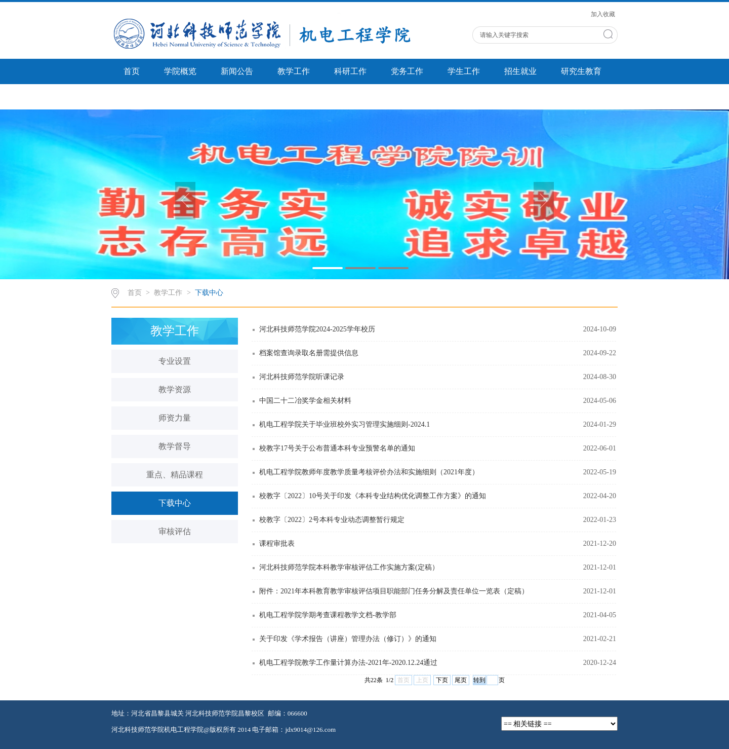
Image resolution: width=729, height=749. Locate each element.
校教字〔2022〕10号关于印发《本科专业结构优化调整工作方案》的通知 (372, 496)
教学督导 (174, 446)
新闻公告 (237, 71)
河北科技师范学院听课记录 (301, 377)
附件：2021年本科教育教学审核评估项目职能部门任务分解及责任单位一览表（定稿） (394, 591)
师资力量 (174, 418)
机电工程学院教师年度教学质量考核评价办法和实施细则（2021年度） (369, 472)
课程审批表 (277, 543)
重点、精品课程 (174, 474)
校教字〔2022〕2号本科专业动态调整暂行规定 (331, 519)
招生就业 (520, 71)
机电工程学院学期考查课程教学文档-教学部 (327, 615)
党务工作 (407, 71)
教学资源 (174, 389)
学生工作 (464, 71)
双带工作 (261, 96)
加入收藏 (603, 14)
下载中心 (209, 292)
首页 (132, 71)
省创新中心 (144, 96)
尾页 (461, 680)
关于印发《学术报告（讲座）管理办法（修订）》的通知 (347, 639)
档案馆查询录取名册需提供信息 (308, 353)
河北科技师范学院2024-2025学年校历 (317, 329)
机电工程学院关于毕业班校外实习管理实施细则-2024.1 (344, 424)
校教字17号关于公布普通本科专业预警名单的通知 (337, 448)
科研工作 (350, 71)
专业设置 (174, 361)
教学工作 (293, 71)
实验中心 (204, 96)
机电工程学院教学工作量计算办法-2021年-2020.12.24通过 (348, 662)
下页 (442, 680)
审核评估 (174, 531)
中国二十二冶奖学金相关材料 (305, 400)
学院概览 (180, 71)
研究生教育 (581, 71)
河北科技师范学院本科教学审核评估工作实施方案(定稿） (349, 567)
